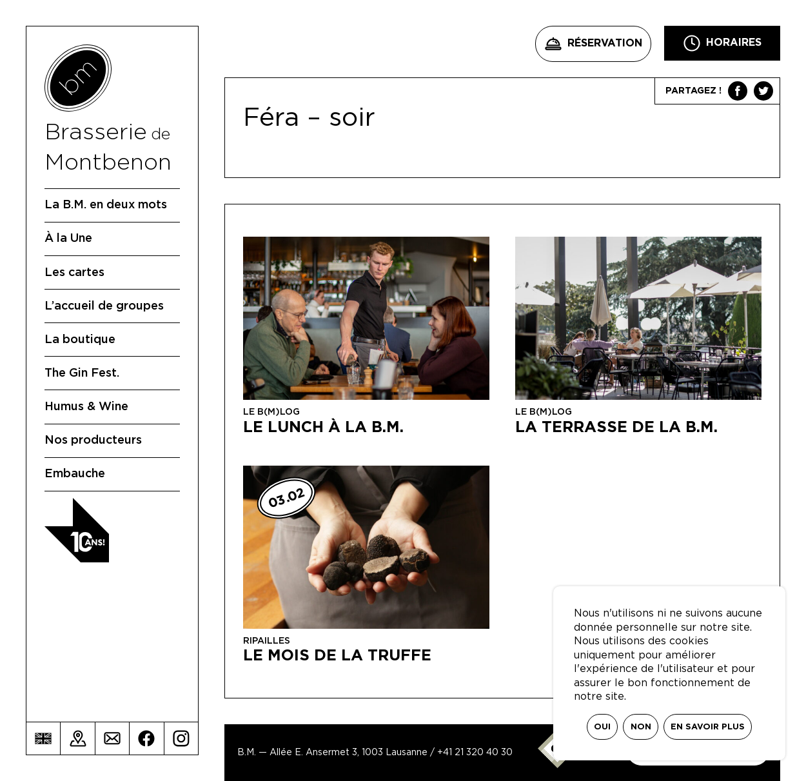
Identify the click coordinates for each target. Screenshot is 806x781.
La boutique (79, 340)
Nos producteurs (93, 440)
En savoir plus (708, 727)
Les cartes (74, 273)
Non (641, 727)
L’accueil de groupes (104, 306)
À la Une (68, 238)
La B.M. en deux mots (105, 205)
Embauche (74, 474)
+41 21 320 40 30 (475, 752)
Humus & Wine (86, 407)
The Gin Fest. (81, 373)
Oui (602, 727)
